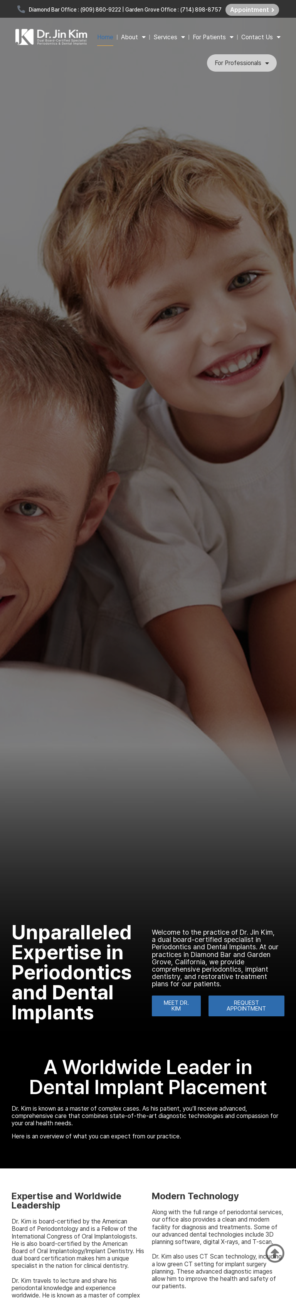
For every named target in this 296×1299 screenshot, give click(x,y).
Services (169, 37)
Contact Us (261, 37)
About (133, 37)
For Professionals (242, 63)
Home (105, 37)
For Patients (213, 37)
